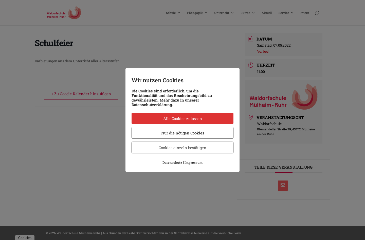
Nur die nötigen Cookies (182, 132)
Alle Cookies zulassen (182, 118)
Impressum (194, 162)
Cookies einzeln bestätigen (182, 147)
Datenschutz (172, 162)
